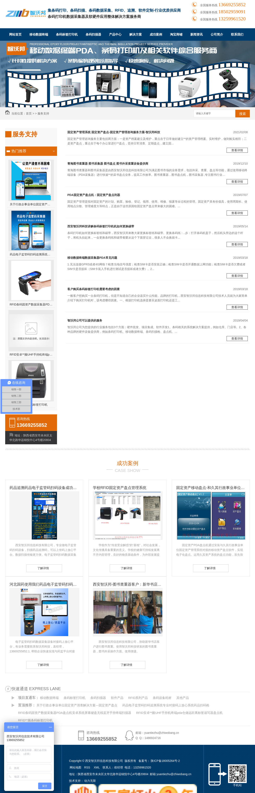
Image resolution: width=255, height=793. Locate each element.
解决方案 (135, 34)
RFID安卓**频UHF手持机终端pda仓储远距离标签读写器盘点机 (31, 354)
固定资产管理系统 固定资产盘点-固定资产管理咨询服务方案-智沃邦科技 (113, 132)
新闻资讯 (196, 34)
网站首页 (15, 34)
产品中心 (115, 34)
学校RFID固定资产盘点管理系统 (119, 488)
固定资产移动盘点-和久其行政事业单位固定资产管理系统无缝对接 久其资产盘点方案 (210, 488)
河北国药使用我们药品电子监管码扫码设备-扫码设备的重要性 (44, 584)
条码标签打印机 (67, 34)
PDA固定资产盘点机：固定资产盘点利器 (93, 195)
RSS (87, 767)
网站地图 (75, 767)
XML (97, 767)
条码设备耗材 (162, 697)
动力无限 (90, 780)
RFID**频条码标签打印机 (35, 720)
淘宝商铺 (176, 34)
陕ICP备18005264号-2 (165, 760)
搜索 (242, 114)
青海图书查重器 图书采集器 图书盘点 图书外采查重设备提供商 (107, 163)
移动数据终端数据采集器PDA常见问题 (92, 257)
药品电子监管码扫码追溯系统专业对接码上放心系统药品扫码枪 (31, 254)
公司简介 (217, 34)
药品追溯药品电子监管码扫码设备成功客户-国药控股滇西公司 (44, 488)
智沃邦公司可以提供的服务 (84, 320)
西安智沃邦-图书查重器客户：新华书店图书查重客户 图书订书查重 (127, 584)
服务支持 (43, 113)
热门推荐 (18, 151)
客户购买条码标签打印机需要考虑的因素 (93, 289)
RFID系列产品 (138, 697)
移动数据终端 (38, 34)
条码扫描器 (93, 34)
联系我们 (237, 34)
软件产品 (117, 697)
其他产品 (182, 697)
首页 (29, 113)
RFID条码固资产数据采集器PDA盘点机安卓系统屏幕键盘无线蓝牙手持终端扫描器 (31, 304)
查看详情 (237, 150)
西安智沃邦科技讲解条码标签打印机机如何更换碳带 (100, 226)
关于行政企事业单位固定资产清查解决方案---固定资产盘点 (31, 204)
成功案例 (156, 34)
